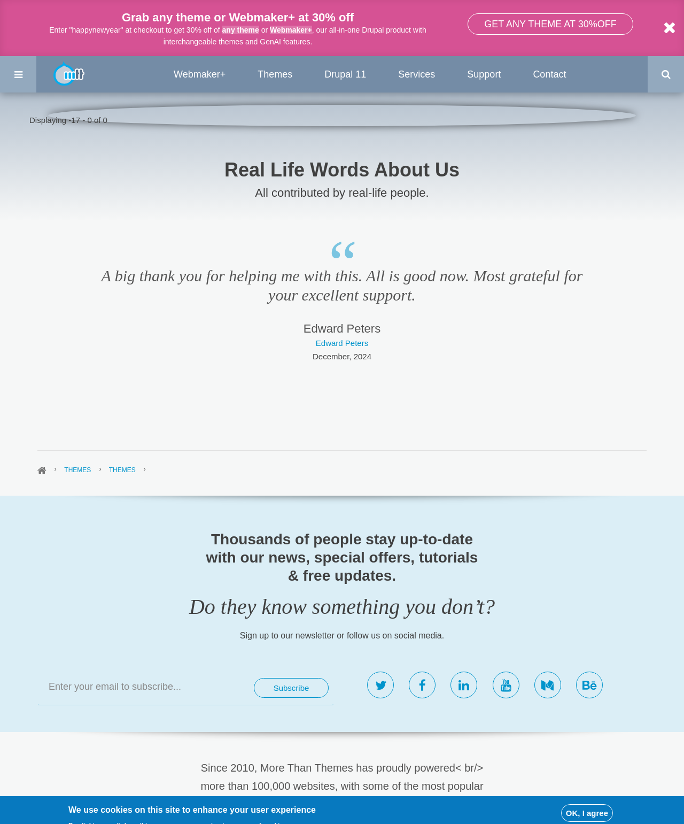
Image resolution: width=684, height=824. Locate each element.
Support (484, 74)
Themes (275, 74)
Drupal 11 (345, 74)
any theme (240, 30)
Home (41, 470)
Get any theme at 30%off (550, 24)
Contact (549, 74)
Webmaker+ (291, 30)
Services (416, 74)
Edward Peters (342, 343)
